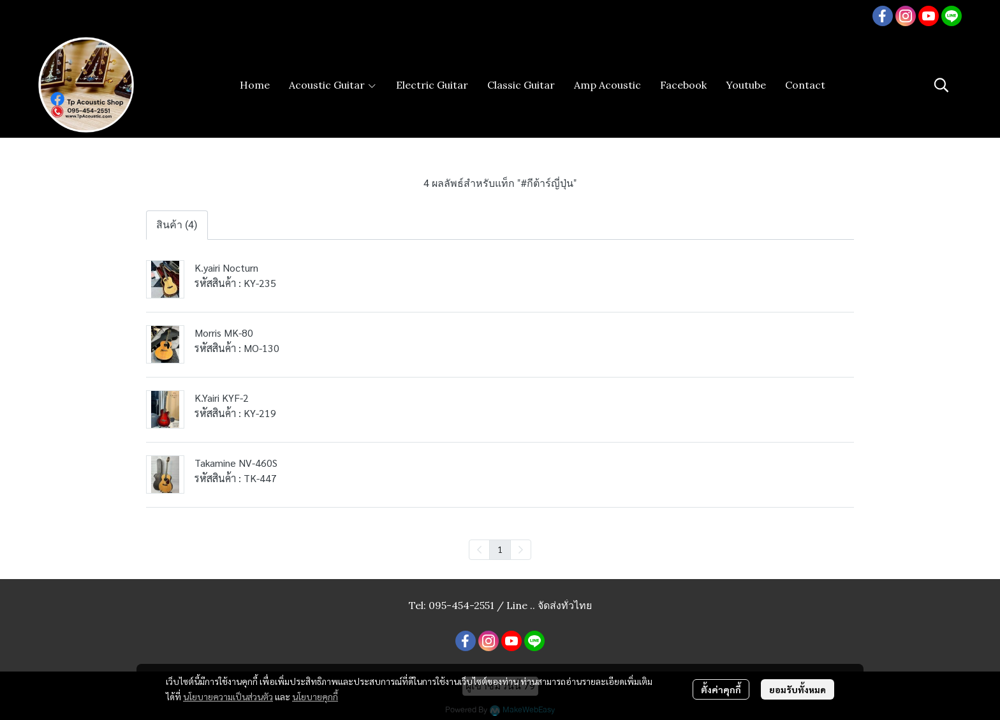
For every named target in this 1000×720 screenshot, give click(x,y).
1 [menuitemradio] (500, 549)
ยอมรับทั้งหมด (797, 689)
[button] (941, 85)
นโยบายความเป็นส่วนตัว (228, 696)
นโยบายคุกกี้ (315, 696)
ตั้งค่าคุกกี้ (721, 689)
